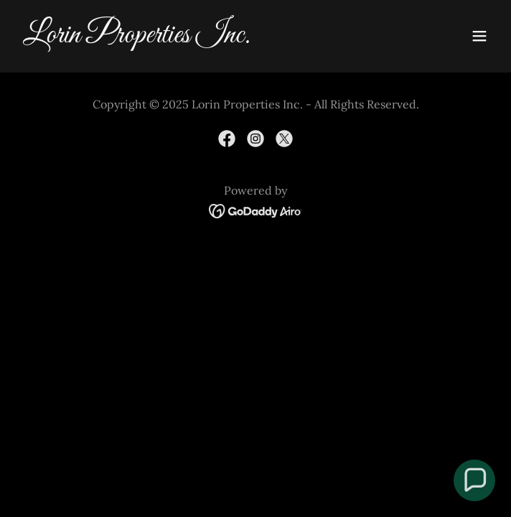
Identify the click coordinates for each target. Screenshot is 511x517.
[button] (479, 36)
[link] (184, 37)
